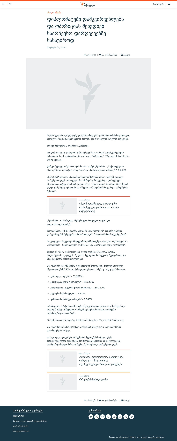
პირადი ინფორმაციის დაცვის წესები (30, 421)
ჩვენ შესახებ (18, 415)
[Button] (90, 55)
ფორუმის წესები (20, 426)
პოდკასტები (158, 4)
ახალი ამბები (54, 12)
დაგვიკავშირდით (21, 431)
